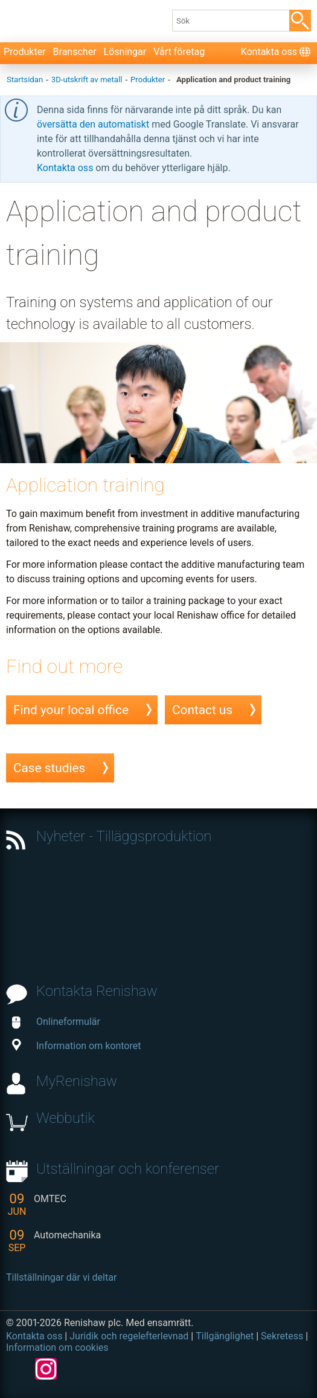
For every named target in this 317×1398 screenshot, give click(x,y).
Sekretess (282, 1336)
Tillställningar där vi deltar (61, 1277)
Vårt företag (179, 51)
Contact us (202, 710)
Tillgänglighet (225, 1336)
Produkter (25, 51)
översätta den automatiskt (94, 124)
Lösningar (125, 51)
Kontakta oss (269, 51)
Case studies (49, 768)
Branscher (75, 51)
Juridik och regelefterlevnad (128, 1336)
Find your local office (71, 710)
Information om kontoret (76, 1046)
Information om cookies (57, 1347)
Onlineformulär (56, 1021)
